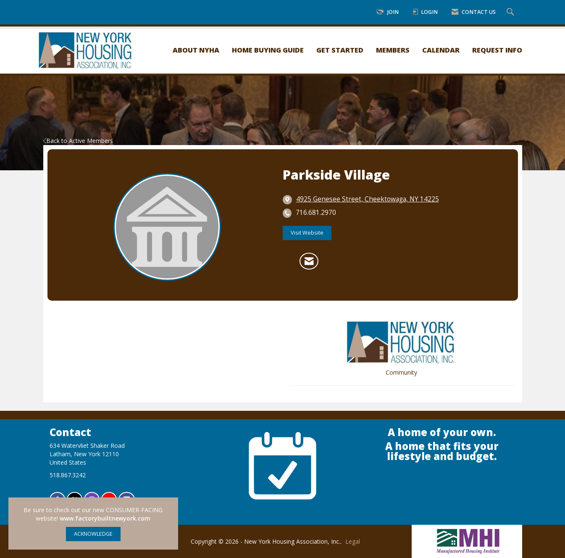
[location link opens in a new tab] (367, 199)
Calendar (441, 50)
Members (393, 50)
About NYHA (196, 50)
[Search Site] (511, 12)
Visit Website (307, 232)
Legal (352, 541)
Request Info (497, 50)
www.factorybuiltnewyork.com (105, 518)
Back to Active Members (78, 141)
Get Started (339, 50)
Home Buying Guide (268, 50)
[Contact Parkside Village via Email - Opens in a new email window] (309, 261)
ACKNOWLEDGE (93, 533)
